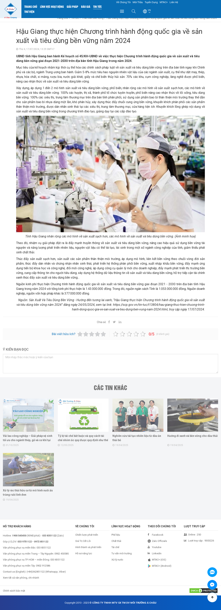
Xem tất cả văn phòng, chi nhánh (21, 577)
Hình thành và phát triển (88, 547)
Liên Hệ (174, 2)
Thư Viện (29, 12)
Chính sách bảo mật (14, 590)
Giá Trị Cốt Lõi (83, 541)
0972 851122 (41, 541)
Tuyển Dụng (151, 2)
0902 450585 (61, 553)
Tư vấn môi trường (121, 553)
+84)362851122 (36, 571)
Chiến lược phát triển (86, 534)
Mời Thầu (138, 2)
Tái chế (115, 547)
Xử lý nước (117, 559)
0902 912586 (43, 565)
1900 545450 (19, 535)
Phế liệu (115, 534)
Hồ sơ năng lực (83, 553)
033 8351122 (44, 547)
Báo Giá (85, 6)
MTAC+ (164, 2)
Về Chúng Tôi (123, 2)
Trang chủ (30, 6)
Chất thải (116, 541)
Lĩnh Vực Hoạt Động (52, 6)
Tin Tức (97, 6)
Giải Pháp (72, 6)
